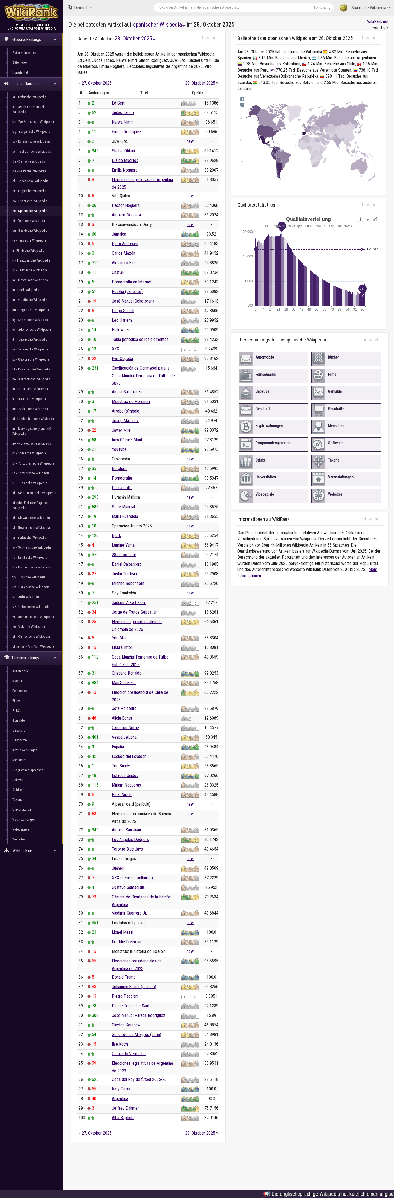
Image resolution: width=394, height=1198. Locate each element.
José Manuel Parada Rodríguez (138, 1015)
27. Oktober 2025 (97, 83)
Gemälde (18, 720)
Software (18, 780)
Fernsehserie (21, 691)
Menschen (19, 760)
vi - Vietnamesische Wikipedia (33, 617)
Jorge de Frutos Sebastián (134, 612)
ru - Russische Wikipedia (29, 483)
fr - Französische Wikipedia (31, 260)
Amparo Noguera (126, 214)
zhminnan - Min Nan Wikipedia (33, 646)
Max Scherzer (124, 682)
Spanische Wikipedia (365, 8)
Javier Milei (121, 430)
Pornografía (122, 478)
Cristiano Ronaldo (126, 673)
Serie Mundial (123, 506)
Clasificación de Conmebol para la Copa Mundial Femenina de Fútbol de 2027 (143, 376)
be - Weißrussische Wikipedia (33, 122)
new (190, 141)
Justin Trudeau (124, 573)
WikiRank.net (31, 850)
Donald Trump (124, 977)
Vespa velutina (124, 737)
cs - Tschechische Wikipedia (32, 151)
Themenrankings (30, 657)
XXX (115, 349)
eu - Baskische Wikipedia (29, 230)
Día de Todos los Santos (132, 1005)
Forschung (322, 7)
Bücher (17, 681)
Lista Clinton (122, 647)
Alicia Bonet (122, 718)
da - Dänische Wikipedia (29, 161)
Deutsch (79, 7)
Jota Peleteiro (124, 708)
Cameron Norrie (125, 727)
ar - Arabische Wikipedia (29, 97)
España (118, 746)
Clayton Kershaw (126, 1025)
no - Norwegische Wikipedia (32, 443)
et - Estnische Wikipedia (29, 221)
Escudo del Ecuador (129, 756)
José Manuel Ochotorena (133, 301)
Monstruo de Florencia (131, 401)
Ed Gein (118, 103)
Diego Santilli (123, 310)
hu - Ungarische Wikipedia (30, 310)
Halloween (121, 329)
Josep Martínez (125, 420)
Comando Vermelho (129, 1053)
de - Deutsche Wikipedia (29, 171)
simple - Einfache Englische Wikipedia (31, 505)
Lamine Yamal (123, 545)
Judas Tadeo (123, 112)
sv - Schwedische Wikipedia (31, 547)
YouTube (119, 449)
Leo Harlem (122, 320)
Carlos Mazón (123, 253)
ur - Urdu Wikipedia (26, 597)
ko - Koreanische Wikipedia (31, 379)
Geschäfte (19, 740)
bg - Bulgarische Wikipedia (31, 131)
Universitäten (21, 809)
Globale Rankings (30, 39)
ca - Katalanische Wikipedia (31, 141)
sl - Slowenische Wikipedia (31, 528)
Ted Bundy (121, 765)
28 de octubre (124, 554)
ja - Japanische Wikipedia (30, 349)
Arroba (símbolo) (126, 411)
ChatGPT (119, 272)
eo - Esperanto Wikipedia (29, 201)
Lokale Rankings (30, 83)
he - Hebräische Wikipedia (30, 280)
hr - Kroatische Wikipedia (29, 300)
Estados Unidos (125, 775)
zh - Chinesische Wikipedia (31, 636)
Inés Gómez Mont (127, 439)
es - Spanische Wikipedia (29, 211)
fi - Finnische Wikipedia (28, 250)
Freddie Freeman (126, 941)
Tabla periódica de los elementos (140, 339)
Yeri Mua (119, 637)
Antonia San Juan (126, 829)
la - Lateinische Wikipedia (30, 389)
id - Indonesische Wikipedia (31, 329)
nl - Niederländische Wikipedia (33, 419)
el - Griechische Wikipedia (30, 181)
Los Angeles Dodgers (130, 839)
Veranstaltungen (23, 819)
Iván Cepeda (122, 358)
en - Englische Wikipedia (29, 191)
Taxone (17, 799)
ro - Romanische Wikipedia (31, 473)
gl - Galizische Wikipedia (29, 270)
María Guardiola (125, 516)
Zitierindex (19, 62)
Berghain (119, 468)
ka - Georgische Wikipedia (30, 359)
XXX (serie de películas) (132, 877)
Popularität (20, 72)
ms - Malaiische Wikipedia (30, 409)
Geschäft (18, 730)
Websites (18, 839)
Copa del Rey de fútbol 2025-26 (139, 1079)
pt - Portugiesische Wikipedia (33, 463)
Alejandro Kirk (124, 262)
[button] (202, 38)
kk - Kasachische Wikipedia (31, 369)
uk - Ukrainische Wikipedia (31, 587)
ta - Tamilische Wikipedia (29, 557)
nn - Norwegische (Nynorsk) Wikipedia (31, 431)
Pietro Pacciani (125, 996)
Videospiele (20, 829)
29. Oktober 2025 (200, 83)
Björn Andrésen (125, 243)
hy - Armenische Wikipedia (30, 320)
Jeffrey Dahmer (125, 1108)
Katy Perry (121, 1089)
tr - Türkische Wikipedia (28, 577)
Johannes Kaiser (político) (134, 986)
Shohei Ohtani (123, 150)
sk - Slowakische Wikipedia (31, 518)
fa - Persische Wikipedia (29, 240)
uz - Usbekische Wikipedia (31, 607)
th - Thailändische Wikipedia (32, 567)
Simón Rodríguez (126, 131)
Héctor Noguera (126, 205)
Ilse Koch (120, 1044)
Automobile (20, 671)
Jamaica (119, 234)
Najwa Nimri (122, 122)
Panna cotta (122, 487)
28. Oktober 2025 (135, 38)
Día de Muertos (125, 160)
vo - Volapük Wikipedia (28, 627)
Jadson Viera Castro (129, 602)
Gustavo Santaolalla (128, 887)
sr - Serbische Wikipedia (29, 537)
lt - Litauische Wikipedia (29, 399)
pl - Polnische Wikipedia (29, 453)
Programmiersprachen (27, 770)
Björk (116, 535)
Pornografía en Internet (132, 282)
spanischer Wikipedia (159, 24)
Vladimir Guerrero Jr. (129, 913)
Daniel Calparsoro (127, 564)
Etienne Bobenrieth (128, 583)
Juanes (118, 868)
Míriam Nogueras (126, 785)
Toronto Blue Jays (127, 849)
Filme (16, 700)
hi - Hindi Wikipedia (25, 290)
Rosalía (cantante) (127, 291)
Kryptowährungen (24, 750)
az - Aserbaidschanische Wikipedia (29, 109)
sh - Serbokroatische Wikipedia (34, 493)
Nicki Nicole (122, 794)
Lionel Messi (122, 932)
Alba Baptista (123, 1117)
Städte (17, 790)
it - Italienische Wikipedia (29, 339)
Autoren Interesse (24, 53)
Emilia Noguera (124, 170)
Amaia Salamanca (127, 392)
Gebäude (18, 711)
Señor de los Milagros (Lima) (136, 1034)
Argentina (120, 1098)
